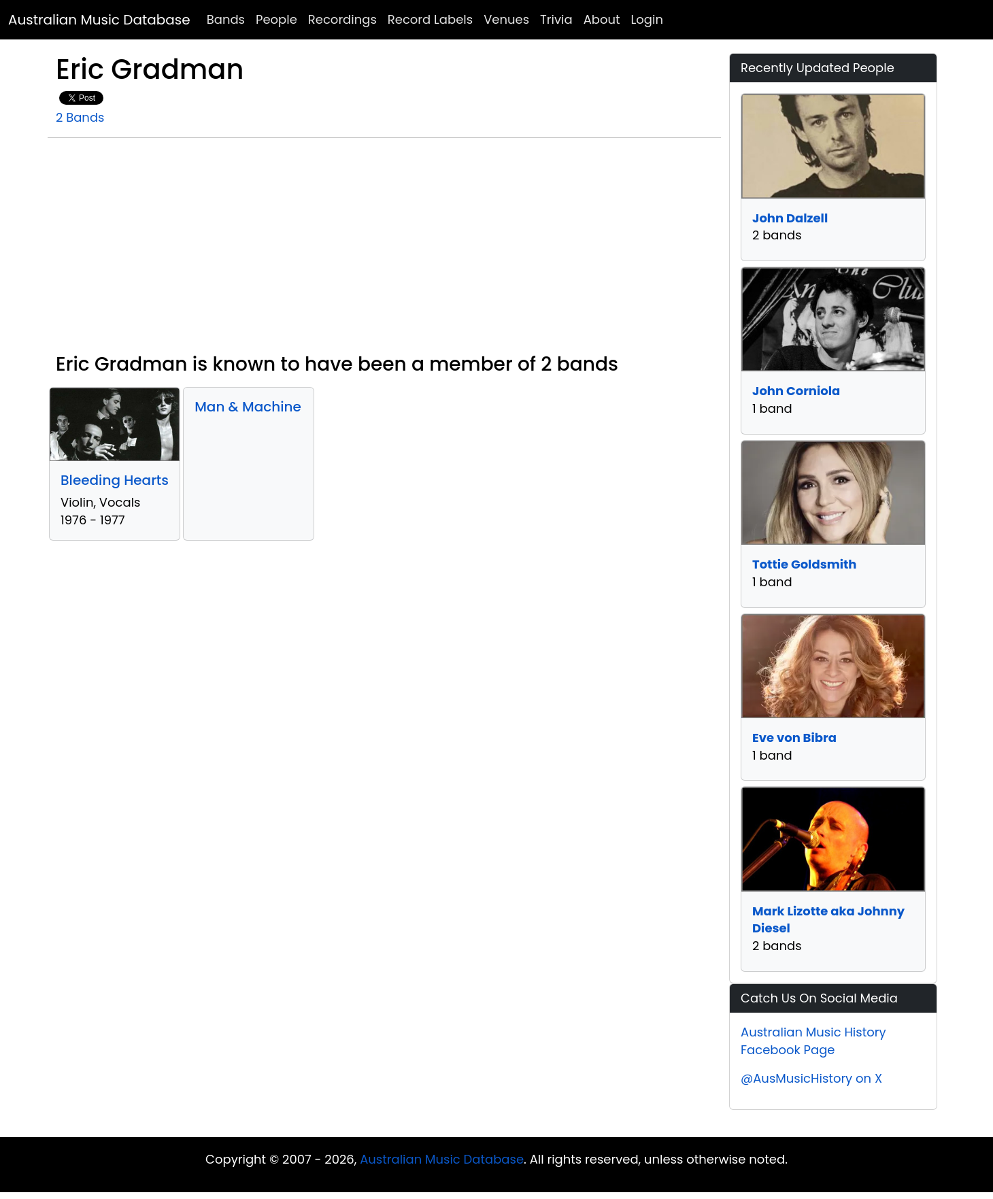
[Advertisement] (384, 251)
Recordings (342, 19)
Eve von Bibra (794, 737)
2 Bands (80, 117)
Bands (226, 19)
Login (647, 19)
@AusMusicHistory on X (811, 1078)
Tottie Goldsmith (804, 564)
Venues (506, 19)
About (602, 19)
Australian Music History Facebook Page (813, 1041)
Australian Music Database (99, 19)
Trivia (556, 19)
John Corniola (796, 390)
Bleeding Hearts (115, 480)
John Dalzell (790, 217)
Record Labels (430, 19)
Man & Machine (248, 406)
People (276, 19)
